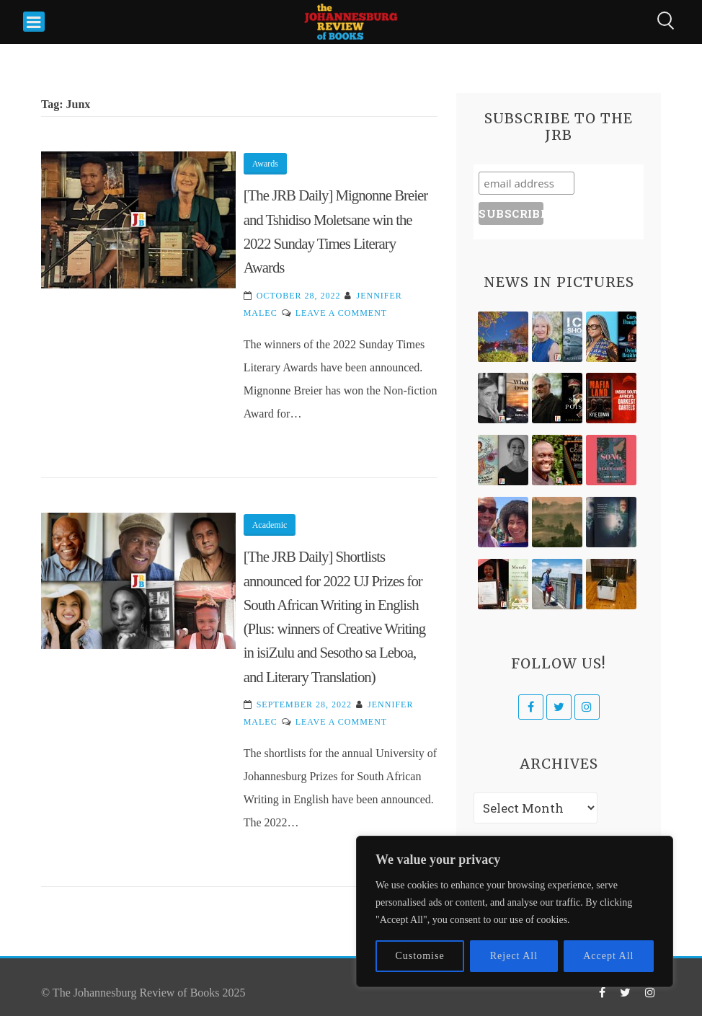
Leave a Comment (341, 313)
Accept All (608, 955)
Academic (270, 525)
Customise (420, 955)
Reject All (514, 955)
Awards (265, 164)
